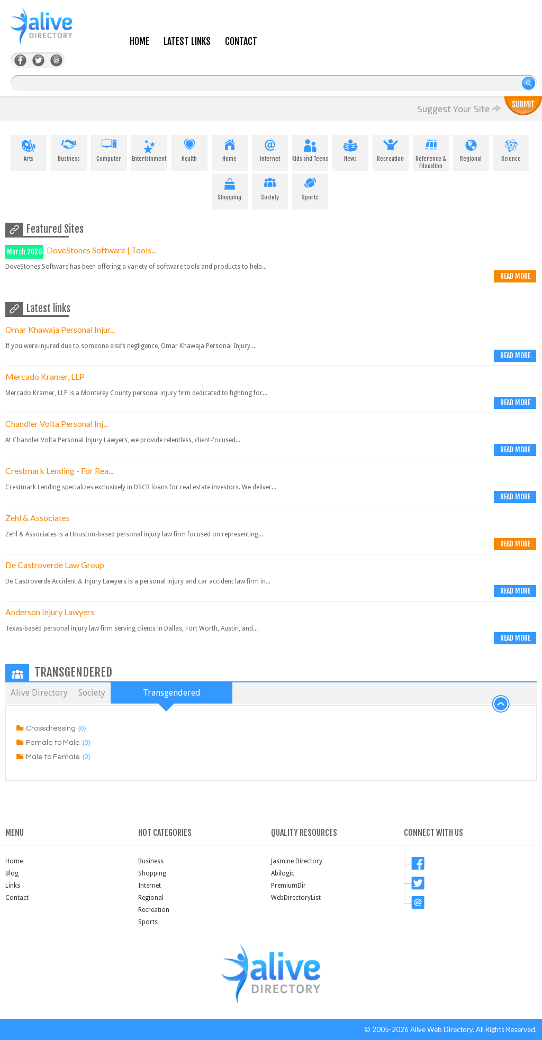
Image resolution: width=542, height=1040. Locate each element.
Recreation (391, 148)
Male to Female (53, 757)
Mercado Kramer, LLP (45, 376)
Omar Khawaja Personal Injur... (60, 329)
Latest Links (187, 41)
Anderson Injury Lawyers (49, 612)
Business (69, 148)
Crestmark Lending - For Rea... (59, 471)
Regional (471, 148)
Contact (241, 41)
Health (189, 148)
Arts (29, 148)
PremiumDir (288, 885)
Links (12, 885)
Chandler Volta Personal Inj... (56, 423)
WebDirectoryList (296, 897)
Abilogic (282, 873)
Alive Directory (39, 693)
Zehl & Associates (37, 518)
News (350, 148)
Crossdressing (51, 728)
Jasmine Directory (296, 861)
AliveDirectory (53, 32)
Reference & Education (431, 152)
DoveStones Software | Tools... (101, 250)
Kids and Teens (310, 148)
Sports (310, 187)
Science (511, 148)
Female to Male (53, 742)
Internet (270, 148)
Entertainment (149, 148)
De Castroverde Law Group (54, 565)
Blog (12, 873)
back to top (501, 704)
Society (270, 187)
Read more (515, 276)
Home (139, 41)
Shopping (230, 187)
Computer (109, 148)
